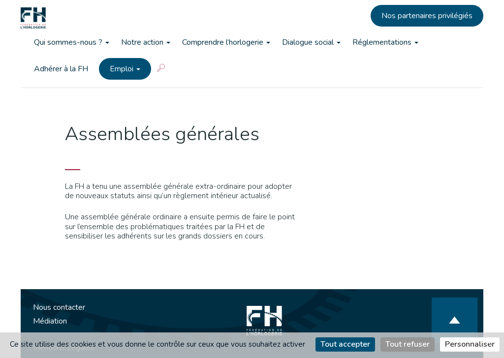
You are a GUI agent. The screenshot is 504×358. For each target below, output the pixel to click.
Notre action (145, 42)
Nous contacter (59, 307)
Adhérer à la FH (61, 68)
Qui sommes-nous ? (71, 42)
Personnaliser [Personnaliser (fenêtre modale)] (470, 344)
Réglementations (385, 42)
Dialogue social (311, 42)
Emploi (125, 68)
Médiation (50, 321)
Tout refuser (407, 344)
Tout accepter (345, 344)
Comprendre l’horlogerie (226, 42)
